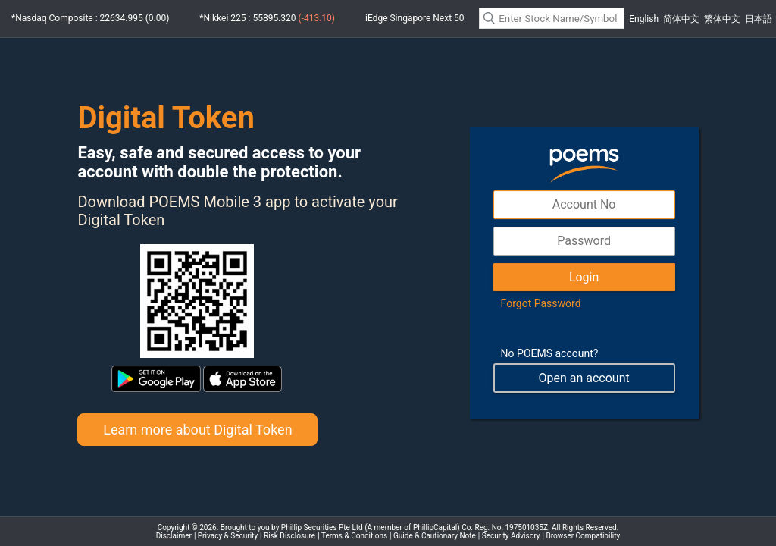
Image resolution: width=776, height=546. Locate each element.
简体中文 (681, 19)
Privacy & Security (228, 536)
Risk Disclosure (289, 536)
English (644, 19)
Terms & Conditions (354, 536)
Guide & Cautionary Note (434, 536)
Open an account (583, 378)
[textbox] (551, 18)
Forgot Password (541, 303)
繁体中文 (722, 19)
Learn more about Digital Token (197, 430)
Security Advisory (511, 536)
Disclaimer (174, 536)
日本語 (758, 19)
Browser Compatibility (583, 536)
